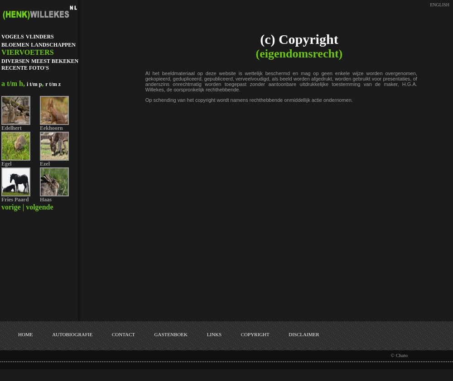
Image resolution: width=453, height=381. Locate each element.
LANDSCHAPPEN (53, 45)
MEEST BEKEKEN (54, 61)
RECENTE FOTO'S (25, 68)
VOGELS (12, 36)
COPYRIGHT (255, 334)
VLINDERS (40, 36)
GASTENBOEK (171, 334)
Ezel (45, 164)
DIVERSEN (15, 61)
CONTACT (123, 334)
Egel (6, 164)
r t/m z (53, 84)
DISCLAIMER (304, 334)
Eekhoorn (51, 128)
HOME (25, 334)
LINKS (214, 334)
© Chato (399, 355)
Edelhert (11, 128)
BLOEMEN (15, 45)
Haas (46, 199)
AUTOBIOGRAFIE (72, 334)
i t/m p (34, 84)
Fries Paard (15, 199)
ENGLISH (439, 4)
